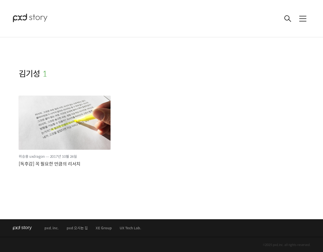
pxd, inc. (51, 228)
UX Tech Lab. (130, 228)
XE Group (104, 228)
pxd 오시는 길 (77, 228)
